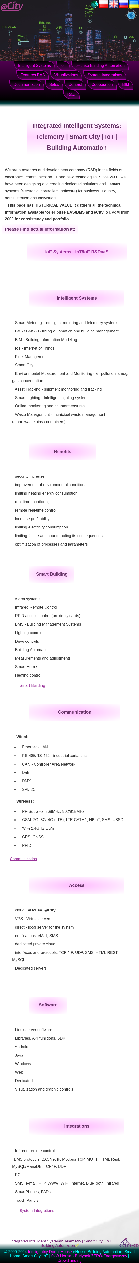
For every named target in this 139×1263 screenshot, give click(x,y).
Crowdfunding (70, 1260)
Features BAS (33, 75)
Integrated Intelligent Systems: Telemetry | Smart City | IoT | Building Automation (62, 1243)
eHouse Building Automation (100, 65)
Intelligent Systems (34, 65)
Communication (23, 859)
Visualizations (66, 75)
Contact (75, 85)
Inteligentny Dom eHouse (50, 1252)
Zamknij (97, 58)
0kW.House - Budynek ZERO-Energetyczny (89, 1256)
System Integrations (105, 75)
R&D (71, 94)
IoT (63, 65)
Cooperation (102, 85)
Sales (54, 85)
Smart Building (32, 685)
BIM (125, 85)
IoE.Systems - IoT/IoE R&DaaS (76, 251)
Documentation (26, 85)
